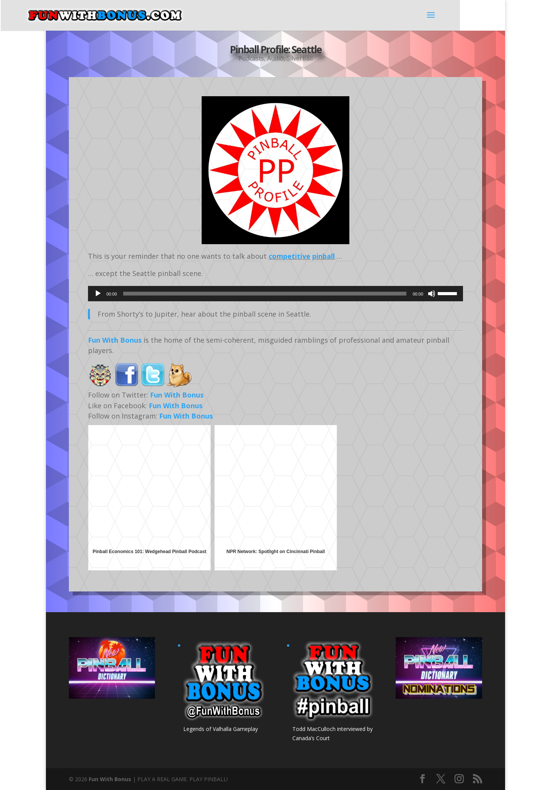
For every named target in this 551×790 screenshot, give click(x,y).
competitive (289, 256)
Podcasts (251, 57)
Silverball (300, 57)
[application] (275, 293)
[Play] (98, 293)
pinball (323, 256)
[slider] (265, 294)
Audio (275, 57)
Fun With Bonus (115, 340)
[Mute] (431, 293)
